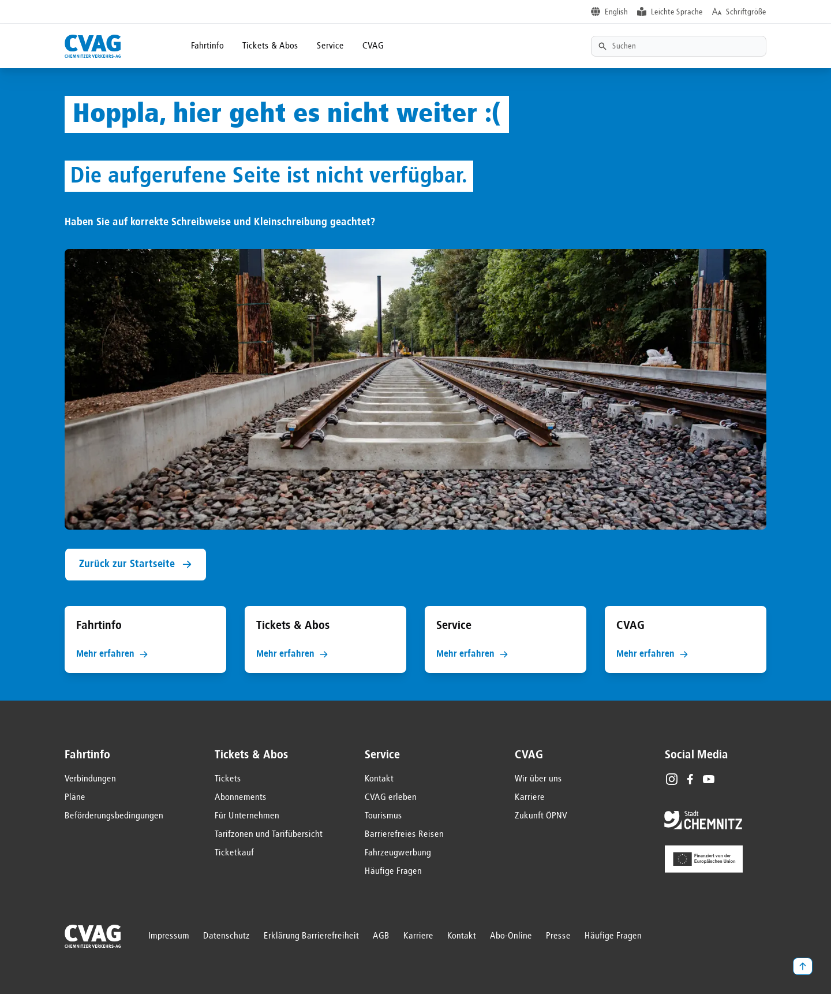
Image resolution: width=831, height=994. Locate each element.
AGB (381, 936)
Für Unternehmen (247, 816)
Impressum (168, 936)
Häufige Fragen (393, 871)
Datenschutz (226, 936)
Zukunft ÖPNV (541, 816)
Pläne (75, 797)
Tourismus (383, 816)
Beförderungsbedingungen (114, 816)
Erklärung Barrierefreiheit (311, 936)
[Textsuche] (678, 46)
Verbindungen (90, 779)
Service (330, 46)
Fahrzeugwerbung (398, 853)
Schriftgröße (746, 12)
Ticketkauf (234, 853)
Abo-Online (511, 936)
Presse (558, 936)
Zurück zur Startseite (135, 564)
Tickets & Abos (270, 46)
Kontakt (379, 779)
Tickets (228, 779)
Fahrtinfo (207, 46)
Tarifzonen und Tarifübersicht (269, 834)
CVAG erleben (391, 797)
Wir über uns (538, 779)
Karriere (530, 797)
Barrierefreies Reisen (404, 834)
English (616, 12)
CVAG (373, 46)
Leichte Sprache (677, 12)
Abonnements (241, 797)
